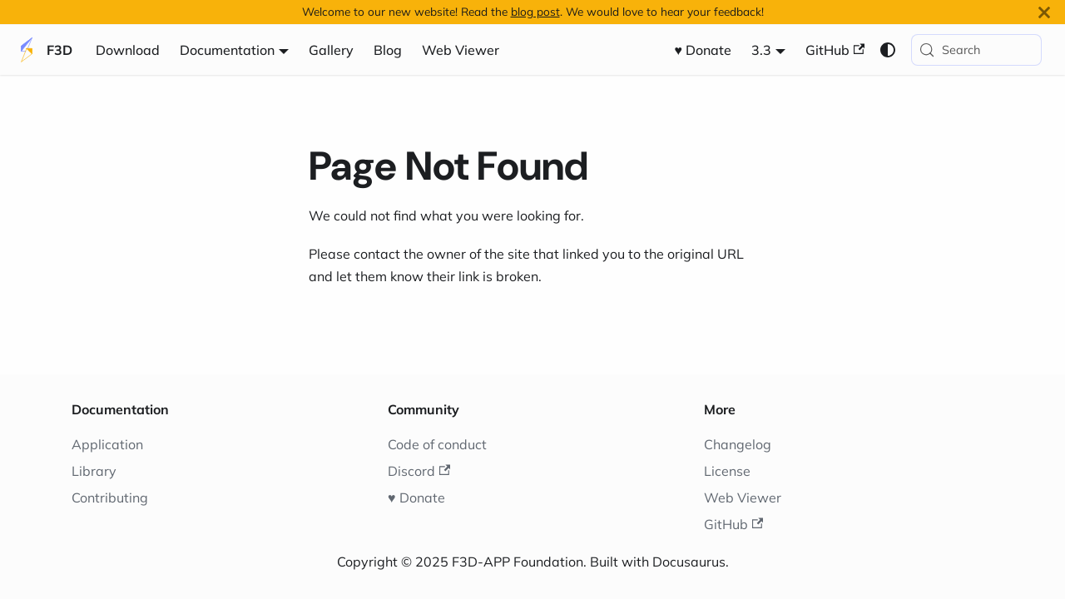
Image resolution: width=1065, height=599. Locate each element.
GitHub (834, 50)
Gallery (331, 50)
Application (107, 444)
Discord (419, 471)
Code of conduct (437, 444)
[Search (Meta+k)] (976, 50)
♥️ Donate (703, 50)
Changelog (737, 444)
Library (94, 471)
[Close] (1044, 12)
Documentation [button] (227, 50)
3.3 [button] (761, 50)
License (727, 471)
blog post (535, 11)
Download (128, 50)
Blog (388, 50)
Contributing (110, 497)
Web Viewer (460, 50)
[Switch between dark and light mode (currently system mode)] (887, 50)
